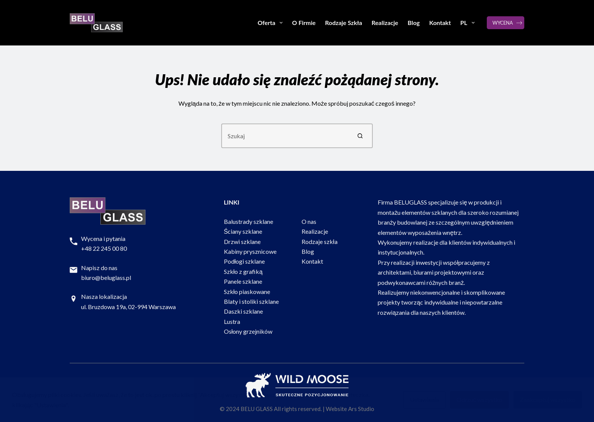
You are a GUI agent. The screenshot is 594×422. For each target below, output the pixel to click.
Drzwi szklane (242, 241)
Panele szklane (243, 281)
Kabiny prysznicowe (250, 251)
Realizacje (385, 22)
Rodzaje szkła (320, 241)
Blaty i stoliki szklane (251, 301)
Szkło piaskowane (247, 291)
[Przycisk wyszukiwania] (360, 135)
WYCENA (502, 23)
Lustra (232, 321)
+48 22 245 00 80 (104, 248)
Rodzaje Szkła (343, 22)
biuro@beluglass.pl (106, 277)
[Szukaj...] (284, 135)
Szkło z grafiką (243, 271)
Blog (414, 22)
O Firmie (304, 22)
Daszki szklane (243, 311)
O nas (309, 221)
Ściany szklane (243, 231)
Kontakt (440, 22)
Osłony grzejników (248, 331)
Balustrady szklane (248, 221)
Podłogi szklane (244, 261)
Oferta (272, 22)
